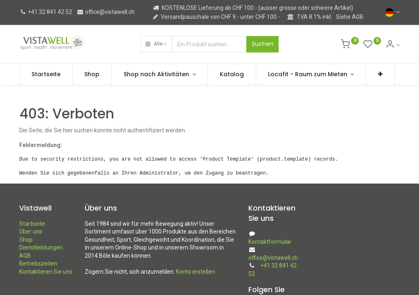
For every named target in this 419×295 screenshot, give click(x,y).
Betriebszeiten (38, 263)
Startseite (32, 223)
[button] (156, 44)
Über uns (30, 231)
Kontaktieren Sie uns (45, 271)
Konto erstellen (195, 271)
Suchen (262, 44)
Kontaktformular (269, 241)
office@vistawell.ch (106, 12)
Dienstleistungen (41, 247)
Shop (26, 239)
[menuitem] (46, 74)
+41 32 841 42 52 (45, 12)
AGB (25, 255)
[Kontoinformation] (392, 45)
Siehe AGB (349, 17)
